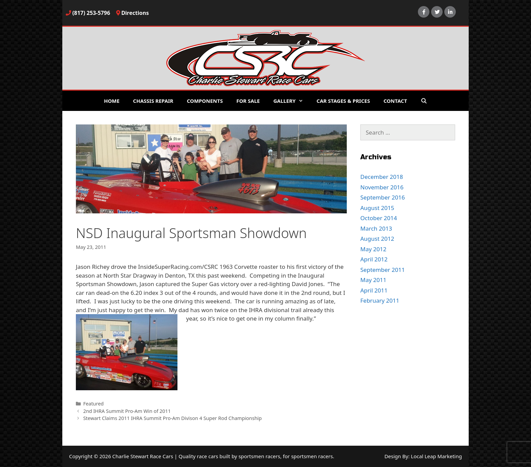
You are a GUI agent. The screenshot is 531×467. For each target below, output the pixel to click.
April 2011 (373, 290)
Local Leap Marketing (436, 456)
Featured (93, 403)
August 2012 (377, 238)
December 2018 (381, 177)
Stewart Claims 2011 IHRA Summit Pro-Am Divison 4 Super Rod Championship (172, 418)
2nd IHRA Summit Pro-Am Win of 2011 (127, 411)
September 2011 (382, 270)
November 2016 (381, 187)
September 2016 (382, 197)
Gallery (291, 101)
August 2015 (377, 208)
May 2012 (373, 249)
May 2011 (373, 280)
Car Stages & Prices (343, 100)
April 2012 (373, 259)
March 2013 (376, 228)
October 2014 (378, 218)
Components (205, 100)
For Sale (248, 100)
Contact (395, 100)
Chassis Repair (153, 100)
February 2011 (379, 300)
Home (112, 100)
